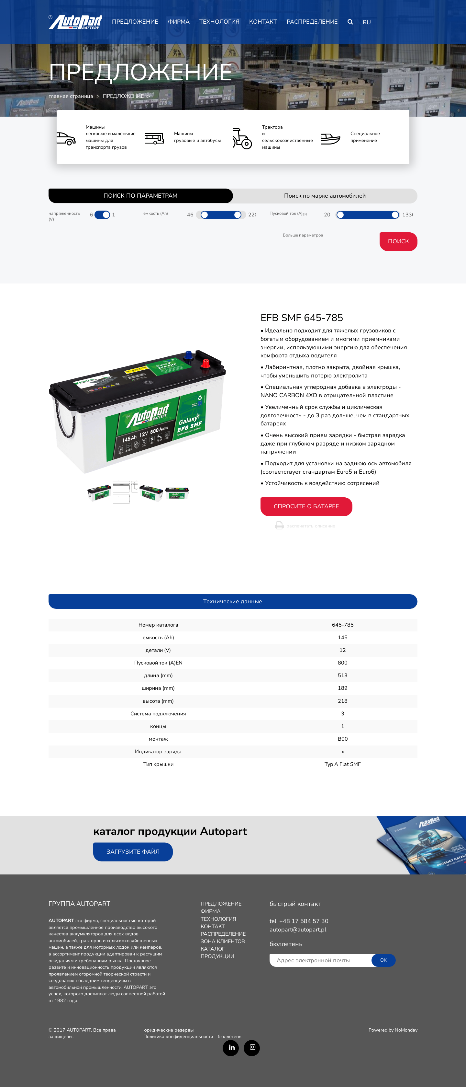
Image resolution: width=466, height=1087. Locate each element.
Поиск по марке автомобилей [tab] (325, 196)
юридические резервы (168, 1030)
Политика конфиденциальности (178, 1036)
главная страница (71, 96)
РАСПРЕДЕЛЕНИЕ (312, 22)
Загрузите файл (133, 852)
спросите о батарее (306, 506)
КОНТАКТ (263, 22)
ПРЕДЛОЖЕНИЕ (135, 22)
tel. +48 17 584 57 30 (299, 921)
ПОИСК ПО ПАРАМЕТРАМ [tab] (140, 196)
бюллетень (229, 1036)
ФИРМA (179, 22)
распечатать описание (310, 526)
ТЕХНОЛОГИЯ (219, 22)
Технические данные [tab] (232, 601)
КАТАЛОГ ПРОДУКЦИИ (217, 952)
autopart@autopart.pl (298, 929)
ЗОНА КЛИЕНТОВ (223, 941)
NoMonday (406, 1030)
